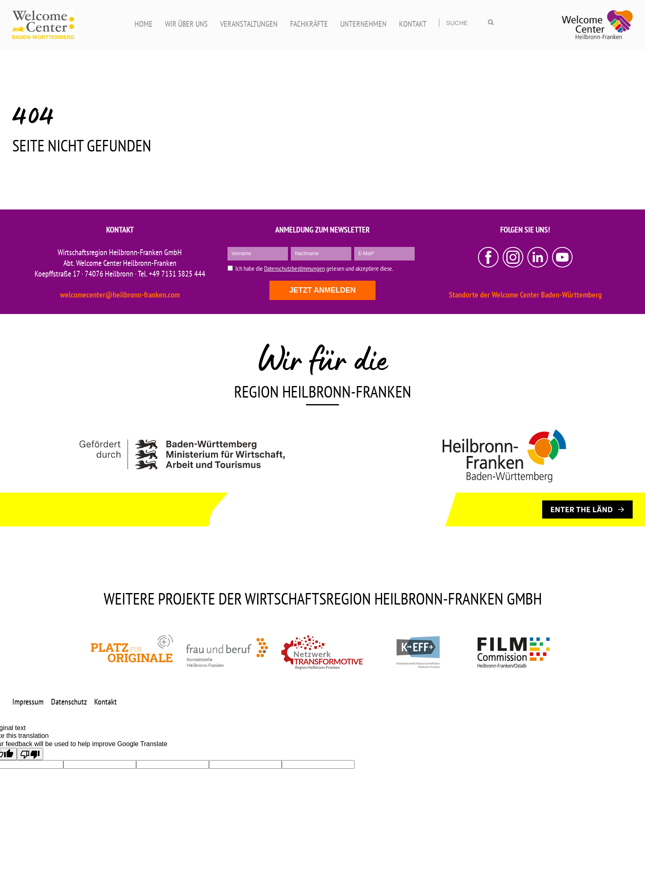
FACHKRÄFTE (309, 24)
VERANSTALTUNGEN (249, 24)
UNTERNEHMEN (363, 24)
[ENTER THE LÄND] (587, 509)
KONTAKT (413, 24)
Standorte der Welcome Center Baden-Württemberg (525, 294)
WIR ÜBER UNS (186, 24)
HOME (144, 24)
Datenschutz (69, 701)
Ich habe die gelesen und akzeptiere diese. (314, 268)
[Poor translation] (30, 754)
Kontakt (105, 701)
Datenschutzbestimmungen (294, 268)
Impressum (28, 701)
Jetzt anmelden (322, 290)
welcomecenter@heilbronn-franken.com (120, 294)
